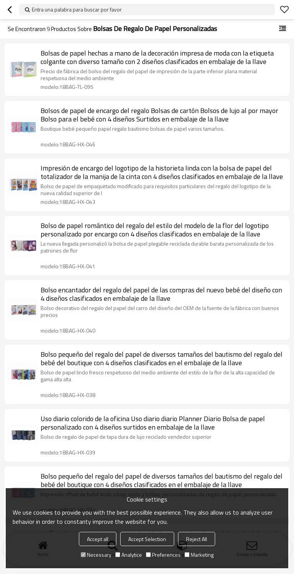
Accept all (97, 539)
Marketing (199, 555)
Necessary (96, 555)
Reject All (196, 539)
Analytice (128, 555)
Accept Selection (147, 539)
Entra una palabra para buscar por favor (77, 9)
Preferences (163, 555)
